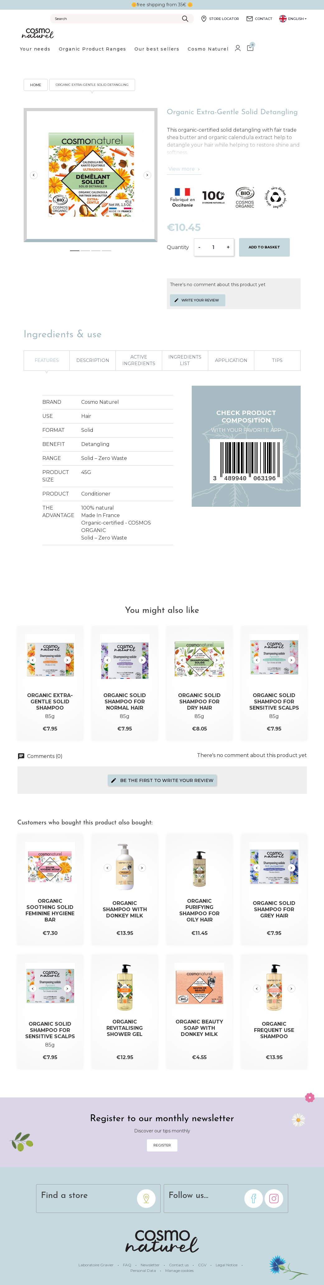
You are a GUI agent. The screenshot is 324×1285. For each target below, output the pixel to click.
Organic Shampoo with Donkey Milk (125, 909)
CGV (202, 1265)
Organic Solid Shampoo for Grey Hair (274, 909)
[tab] (74, 250)
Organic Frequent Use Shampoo (274, 1030)
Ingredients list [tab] (184, 360)
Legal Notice (227, 1265)
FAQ (127, 1265)
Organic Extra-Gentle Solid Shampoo (50, 701)
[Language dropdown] (293, 19)
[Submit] (185, 19)
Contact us (179, 1265)
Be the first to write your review (162, 780)
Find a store (64, 1195)
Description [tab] (92, 360)
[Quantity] (213, 247)
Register (162, 1145)
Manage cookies (179, 1270)
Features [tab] (47, 360)
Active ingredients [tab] (138, 360)
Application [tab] (231, 360)
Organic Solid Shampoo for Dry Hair (199, 701)
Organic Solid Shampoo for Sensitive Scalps (274, 701)
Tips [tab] (277, 360)
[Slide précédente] (34, 175)
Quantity (178, 247)
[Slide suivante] (147, 175)
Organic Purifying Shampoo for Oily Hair (199, 910)
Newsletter (151, 1265)
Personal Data (143, 1270)
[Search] (122, 18)
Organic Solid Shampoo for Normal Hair (124, 701)
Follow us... (189, 1195)
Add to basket (264, 247)
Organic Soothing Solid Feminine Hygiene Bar (50, 910)
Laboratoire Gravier (96, 1265)
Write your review (196, 300)
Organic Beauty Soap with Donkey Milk (199, 1028)
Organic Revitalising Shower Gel (124, 1028)
